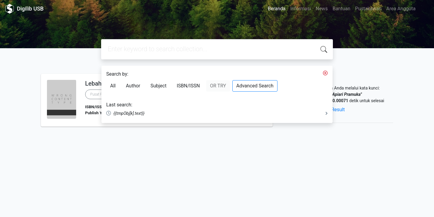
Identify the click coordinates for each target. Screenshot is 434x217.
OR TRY (218, 86)
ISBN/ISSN (188, 86)
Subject (158, 86)
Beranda (277, 8)
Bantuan (341, 8)
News (322, 8)
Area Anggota (401, 8)
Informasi (300, 8)
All (113, 86)
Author (133, 86)
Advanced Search (255, 86)
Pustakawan (368, 8)
